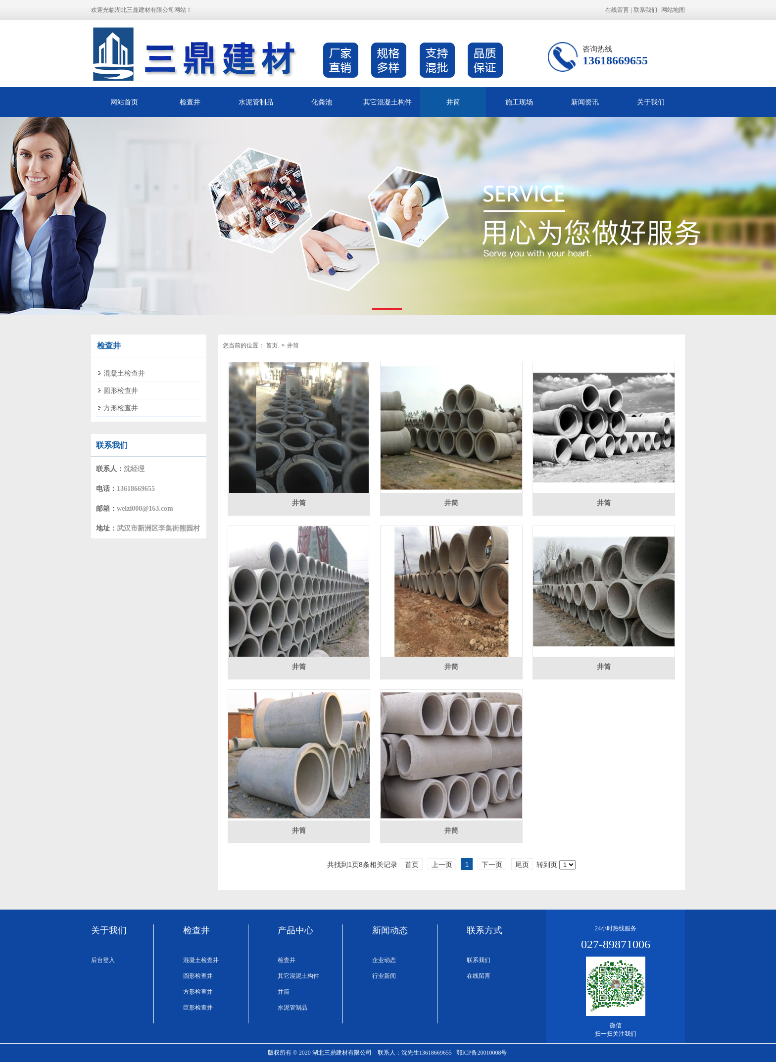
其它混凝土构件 (387, 102)
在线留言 (617, 9)
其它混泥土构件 (298, 975)
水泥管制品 (256, 102)
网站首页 (124, 102)
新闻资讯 (585, 102)
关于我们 (651, 102)
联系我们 (645, 9)
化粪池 (321, 102)
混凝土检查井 (201, 960)
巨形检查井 (198, 1007)
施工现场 (519, 102)
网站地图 (673, 9)
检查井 (190, 102)
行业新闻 (384, 975)
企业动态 (384, 960)
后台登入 (103, 960)
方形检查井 (198, 991)
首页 (272, 345)
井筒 (453, 102)
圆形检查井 (198, 975)
